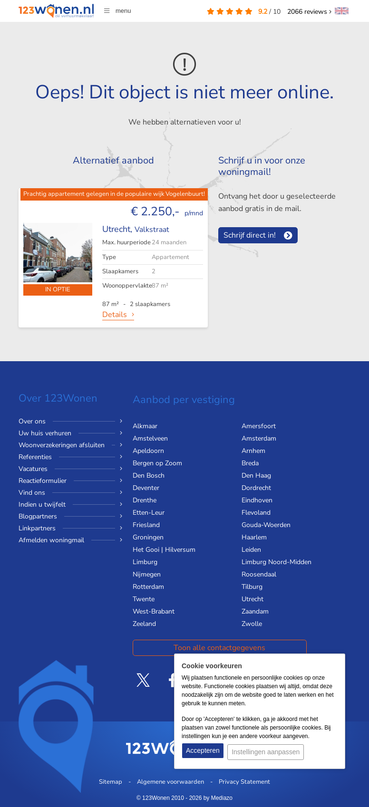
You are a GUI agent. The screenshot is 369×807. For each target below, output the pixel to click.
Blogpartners (38, 516)
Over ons (32, 421)
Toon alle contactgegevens (187, 648)
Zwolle (252, 623)
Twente (144, 599)
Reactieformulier (43, 480)
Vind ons (32, 492)
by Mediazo (218, 798)
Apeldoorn (148, 450)
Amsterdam (259, 438)
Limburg (145, 562)
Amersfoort (259, 426)
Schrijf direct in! (249, 235)
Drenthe (144, 500)
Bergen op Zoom (157, 463)
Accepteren (203, 753)
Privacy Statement (244, 782)
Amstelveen (150, 438)
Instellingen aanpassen (268, 753)
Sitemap (110, 782)
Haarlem (254, 537)
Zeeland (144, 623)
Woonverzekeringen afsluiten (62, 445)
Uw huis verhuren (45, 433)
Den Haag (256, 475)
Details (114, 314)
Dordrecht (256, 487)
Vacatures (33, 468)
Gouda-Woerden (266, 524)
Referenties (35, 456)
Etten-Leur (149, 512)
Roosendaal (259, 574)
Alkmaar (145, 426)
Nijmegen (147, 574)
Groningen (148, 537)
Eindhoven (257, 500)
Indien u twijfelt (42, 504)
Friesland (146, 524)
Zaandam (255, 611)
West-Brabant (154, 611)
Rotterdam (148, 586)
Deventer (146, 487)
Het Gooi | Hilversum (164, 549)
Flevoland (256, 512)
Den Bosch (149, 475)
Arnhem (253, 450)
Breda (250, 463)
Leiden (251, 549)
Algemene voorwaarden (170, 782)
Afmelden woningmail (51, 540)
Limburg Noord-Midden (276, 562)
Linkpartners (37, 528)
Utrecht (252, 599)
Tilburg (252, 586)
